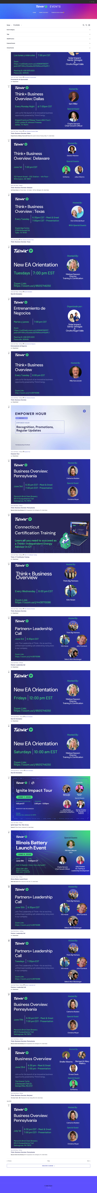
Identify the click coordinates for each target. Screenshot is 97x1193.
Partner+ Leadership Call (18, 665)
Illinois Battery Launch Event (19, 879)
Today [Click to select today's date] (48, 1160)
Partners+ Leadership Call (18, 987)
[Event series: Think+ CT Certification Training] (30, 554)
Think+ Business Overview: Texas (20, 242)
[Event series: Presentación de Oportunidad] (29, 77)
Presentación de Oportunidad (19, 79)
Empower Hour (15, 454)
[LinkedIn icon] (93, 1)
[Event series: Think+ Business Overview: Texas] (26, 239)
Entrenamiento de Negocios (19, 346)
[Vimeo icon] (91, 1)
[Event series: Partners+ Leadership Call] (29, 985)
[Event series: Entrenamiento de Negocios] (29, 343)
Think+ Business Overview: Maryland (21, 1095)
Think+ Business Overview (18, 400)
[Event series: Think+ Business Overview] (29, 397)
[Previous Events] (9, 1161)
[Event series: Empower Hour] (26, 451)
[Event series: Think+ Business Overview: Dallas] (30, 131)
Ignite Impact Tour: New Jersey (20, 825)
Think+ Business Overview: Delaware (21, 187)
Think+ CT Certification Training (20, 557)
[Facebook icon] (89, 1)
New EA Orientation (16, 294)
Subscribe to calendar (47, 1165)
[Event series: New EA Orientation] (27, 291)
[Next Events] (88, 1161)
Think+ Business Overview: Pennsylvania (23, 507)
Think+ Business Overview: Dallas (21, 133)
